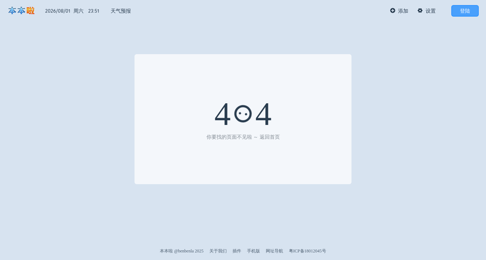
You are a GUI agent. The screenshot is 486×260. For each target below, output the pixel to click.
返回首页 (270, 137)
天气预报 (121, 10)
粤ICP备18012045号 (307, 251)
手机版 (253, 251)
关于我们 (218, 251)
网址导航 (274, 251)
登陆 (465, 11)
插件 (237, 251)
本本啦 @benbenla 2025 (181, 251)
